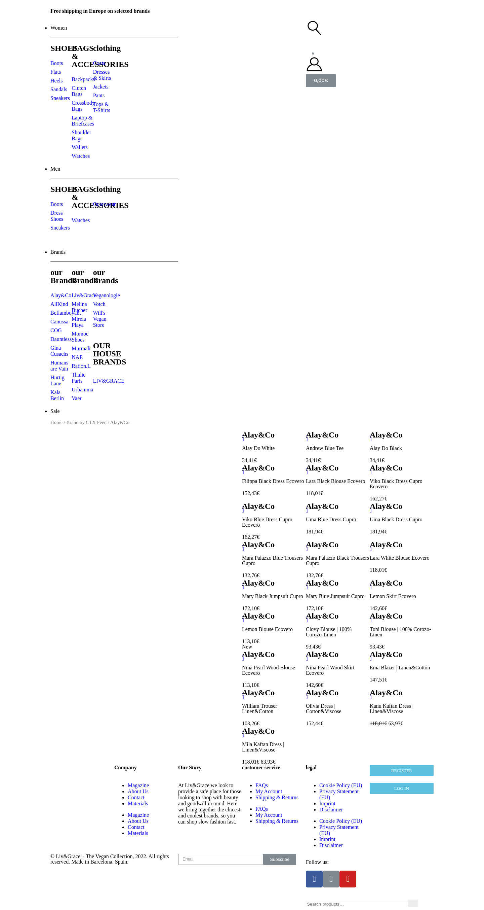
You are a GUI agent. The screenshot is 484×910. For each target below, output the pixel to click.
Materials (138, 803)
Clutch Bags (79, 91)
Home (56, 422)
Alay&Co (60, 295)
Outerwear (104, 204)
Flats (55, 72)
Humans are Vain (59, 366)
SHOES (63, 48)
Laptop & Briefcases (83, 121)
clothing (107, 48)
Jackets (101, 87)
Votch (99, 304)
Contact (136, 797)
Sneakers (60, 98)
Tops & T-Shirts (101, 107)
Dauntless (61, 339)
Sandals (58, 89)
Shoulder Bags (81, 135)
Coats (99, 63)
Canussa (59, 321)
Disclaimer (331, 809)
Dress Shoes (56, 216)
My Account (268, 815)
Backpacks (83, 79)
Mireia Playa (79, 322)
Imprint (327, 803)
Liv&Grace (84, 295)
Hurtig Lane (57, 380)
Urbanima (82, 389)
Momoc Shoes (80, 337)
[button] (402, 788)
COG (56, 330)
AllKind (59, 304)
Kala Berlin (57, 395)
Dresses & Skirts (102, 75)
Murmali (81, 348)
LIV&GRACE (108, 381)
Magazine (138, 785)
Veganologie (106, 295)
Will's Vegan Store (100, 319)
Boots (56, 63)
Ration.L (81, 366)
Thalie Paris (78, 378)
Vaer (76, 398)
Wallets (80, 147)
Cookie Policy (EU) (340, 785)
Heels (56, 80)
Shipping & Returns (276, 821)
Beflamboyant (65, 313)
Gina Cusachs (59, 351)
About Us (138, 791)
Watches (81, 156)
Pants (99, 95)
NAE (77, 357)
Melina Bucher (79, 307)
